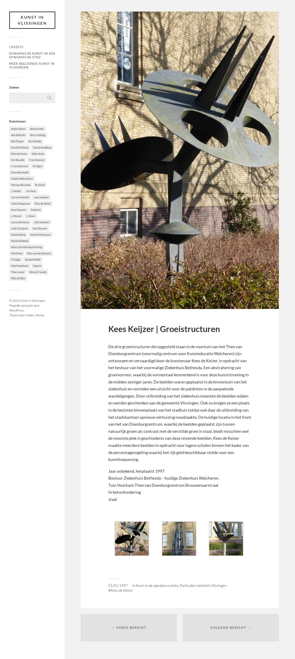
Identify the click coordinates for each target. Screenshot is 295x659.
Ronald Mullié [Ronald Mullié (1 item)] (33, 259)
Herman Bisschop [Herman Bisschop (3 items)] (20, 184)
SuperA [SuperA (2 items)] (37, 265)
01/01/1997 (118, 585)
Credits (16, 47)
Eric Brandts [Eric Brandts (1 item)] (17, 159)
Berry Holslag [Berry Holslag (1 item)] (37, 135)
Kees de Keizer (121, 590)
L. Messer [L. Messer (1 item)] (16, 215)
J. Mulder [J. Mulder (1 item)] (16, 191)
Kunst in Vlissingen (32, 20)
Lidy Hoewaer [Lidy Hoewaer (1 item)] (42, 222)
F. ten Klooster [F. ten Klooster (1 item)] (37, 159)
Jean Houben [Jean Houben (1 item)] (41, 197)
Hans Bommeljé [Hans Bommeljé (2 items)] (20, 172)
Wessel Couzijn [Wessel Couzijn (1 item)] (38, 271)
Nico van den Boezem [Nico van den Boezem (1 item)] (39, 253)
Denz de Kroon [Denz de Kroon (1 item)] (19, 153)
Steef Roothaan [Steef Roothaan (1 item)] (19, 265)
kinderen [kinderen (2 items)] (36, 209)
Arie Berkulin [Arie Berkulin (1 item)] (18, 135)
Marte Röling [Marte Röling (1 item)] (18, 234)
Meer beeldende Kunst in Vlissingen (32, 65)
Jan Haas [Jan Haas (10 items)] (31, 191)
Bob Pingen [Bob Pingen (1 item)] (17, 141)
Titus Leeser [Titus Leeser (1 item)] (18, 271)
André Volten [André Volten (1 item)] (18, 128)
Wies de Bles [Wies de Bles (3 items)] (18, 278)
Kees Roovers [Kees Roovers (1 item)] (18, 209)
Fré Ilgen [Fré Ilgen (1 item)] (37, 166)
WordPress (16, 310)
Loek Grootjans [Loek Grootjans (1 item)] (19, 228)
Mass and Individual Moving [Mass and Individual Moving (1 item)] (26, 247)
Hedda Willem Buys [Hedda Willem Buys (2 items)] (22, 178)
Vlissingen (219, 585)
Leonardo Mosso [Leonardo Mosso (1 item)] (20, 222)
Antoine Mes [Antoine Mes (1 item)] (37, 128)
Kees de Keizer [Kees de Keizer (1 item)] (43, 203)
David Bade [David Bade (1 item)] (34, 141)
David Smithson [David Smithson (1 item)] (20, 147)
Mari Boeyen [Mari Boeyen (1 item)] (40, 228)
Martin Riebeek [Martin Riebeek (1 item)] (19, 240)
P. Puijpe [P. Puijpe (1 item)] (16, 259)
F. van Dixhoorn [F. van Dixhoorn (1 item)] (19, 166)
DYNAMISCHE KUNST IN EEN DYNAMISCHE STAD (32, 55)
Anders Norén (35, 315)
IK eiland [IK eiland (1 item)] (40, 184)
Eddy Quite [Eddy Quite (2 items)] (38, 153)
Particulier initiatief (194, 585)
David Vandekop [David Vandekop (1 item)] (42, 147)
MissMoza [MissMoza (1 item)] (17, 253)
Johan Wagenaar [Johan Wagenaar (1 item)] (20, 203)
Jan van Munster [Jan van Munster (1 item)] (20, 197)
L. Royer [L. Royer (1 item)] (30, 215)
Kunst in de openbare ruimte (157, 585)
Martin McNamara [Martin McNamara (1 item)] (40, 234)
